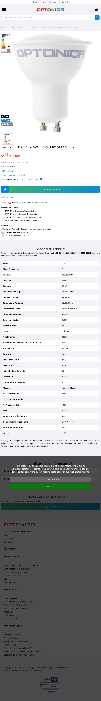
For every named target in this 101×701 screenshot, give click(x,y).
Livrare (36, 2)
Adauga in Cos (30, 189)
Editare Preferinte (51, 479)
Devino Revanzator (50, 2)
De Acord (50, 486)
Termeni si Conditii (42, 468)
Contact (65, 2)
